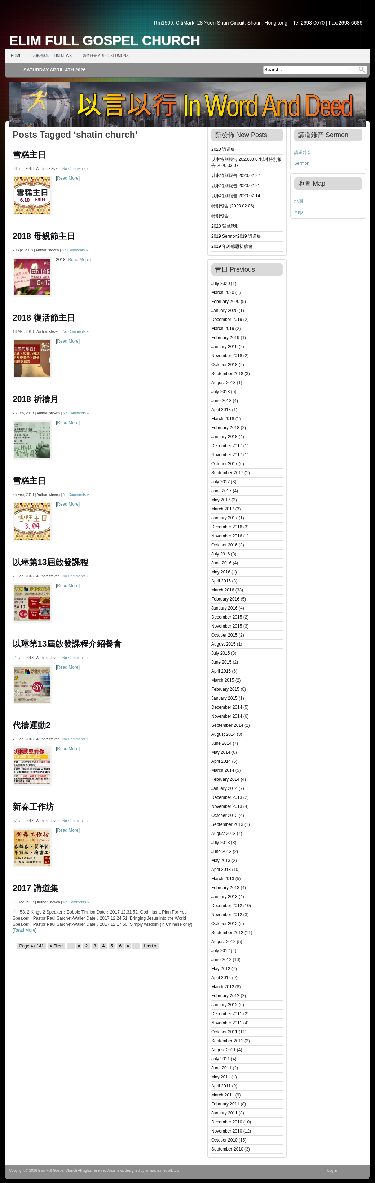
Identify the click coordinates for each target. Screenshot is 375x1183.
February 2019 (225, 337)
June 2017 (221, 490)
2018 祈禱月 (35, 399)
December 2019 (226, 319)
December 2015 (226, 617)
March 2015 (222, 680)
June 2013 (221, 851)
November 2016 (226, 535)
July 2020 (220, 283)
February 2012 (225, 995)
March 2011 (222, 1095)
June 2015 (221, 662)
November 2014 (226, 716)
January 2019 (224, 346)
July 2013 (220, 842)
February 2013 (225, 887)
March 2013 (222, 878)
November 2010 (226, 1131)
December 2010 (226, 1122)
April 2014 (221, 761)
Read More (67, 178)
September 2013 (227, 824)
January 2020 (224, 310)
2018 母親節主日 (44, 236)
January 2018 (224, 436)
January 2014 (224, 788)
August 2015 (223, 644)
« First (56, 946)
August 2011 (223, 1049)
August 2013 (223, 833)
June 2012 (221, 959)
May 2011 (220, 1076)
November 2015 (226, 626)
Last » (150, 946)
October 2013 (224, 815)
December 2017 (226, 445)
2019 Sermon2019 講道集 (236, 236)
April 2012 (221, 977)
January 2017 (224, 517)
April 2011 (221, 1086)
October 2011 (224, 1031)
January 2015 (224, 698)
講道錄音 (303, 152)
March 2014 (222, 770)
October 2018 (224, 364)
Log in (332, 1171)
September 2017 (227, 472)
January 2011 (224, 1113)
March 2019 (222, 328)
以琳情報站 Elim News (52, 56)
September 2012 (227, 932)
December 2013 (226, 797)
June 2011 (221, 1067)
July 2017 (220, 481)
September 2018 (227, 373)
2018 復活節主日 (44, 317)
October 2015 (224, 635)
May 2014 (220, 752)
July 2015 (220, 653)
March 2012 (222, 986)
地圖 (298, 201)
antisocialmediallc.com (163, 1171)
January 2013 (224, 896)
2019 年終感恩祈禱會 (231, 246)
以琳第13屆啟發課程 (50, 562)
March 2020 (222, 292)
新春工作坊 (33, 807)
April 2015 (221, 671)
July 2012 (220, 950)
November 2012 (226, 914)
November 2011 (226, 1022)
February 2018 (225, 427)
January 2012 (224, 1004)
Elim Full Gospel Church (104, 40)
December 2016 (226, 526)
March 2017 (222, 508)
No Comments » (75, 169)
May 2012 (220, 968)
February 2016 (225, 599)
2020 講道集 (223, 149)
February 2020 (225, 301)
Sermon (301, 163)
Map (298, 212)
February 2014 (225, 779)
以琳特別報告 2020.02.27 (235, 175)
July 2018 (220, 391)
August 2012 (223, 941)
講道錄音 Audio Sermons (106, 56)
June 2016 (221, 563)
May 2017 (220, 499)
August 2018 (223, 382)
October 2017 (224, 463)
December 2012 (226, 905)
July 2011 (220, 1058)
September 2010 (227, 1149)
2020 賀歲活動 (225, 226)
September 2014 (227, 725)
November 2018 (226, 355)
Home (16, 56)
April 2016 (221, 581)
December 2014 (226, 707)
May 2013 (220, 860)
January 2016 (224, 608)
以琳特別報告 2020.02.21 (235, 185)
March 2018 (222, 418)
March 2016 (222, 590)
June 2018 (221, 400)
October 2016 (224, 544)
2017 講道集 (35, 888)
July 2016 (220, 554)
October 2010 (224, 1140)
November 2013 (226, 806)
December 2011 (226, 1013)
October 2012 (224, 923)
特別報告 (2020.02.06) (232, 205)
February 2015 (225, 689)
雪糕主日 (29, 154)
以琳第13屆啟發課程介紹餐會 (67, 643)
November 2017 (226, 454)
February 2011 (225, 1104)
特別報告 (220, 216)
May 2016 (220, 572)
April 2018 (221, 409)
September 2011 (227, 1040)
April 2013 (221, 869)
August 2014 (223, 734)
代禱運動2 (31, 725)
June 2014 (221, 743)
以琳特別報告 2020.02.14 (235, 195)
